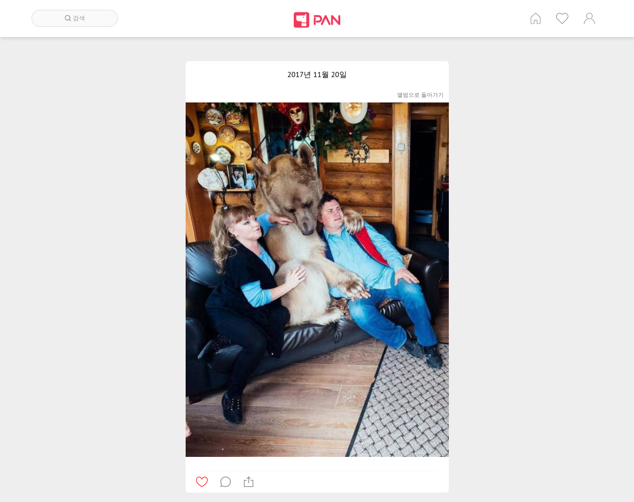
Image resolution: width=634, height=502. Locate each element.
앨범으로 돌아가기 (420, 94)
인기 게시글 (562, 18)
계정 (589, 18)
